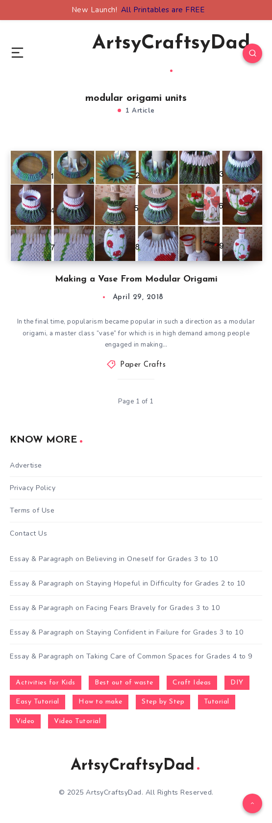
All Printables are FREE (163, 10)
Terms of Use (32, 510)
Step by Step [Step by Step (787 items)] (163, 701)
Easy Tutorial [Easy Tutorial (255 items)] (37, 701)
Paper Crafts (143, 365)
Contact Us (28, 533)
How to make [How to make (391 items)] (100, 701)
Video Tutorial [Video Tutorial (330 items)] (77, 721)
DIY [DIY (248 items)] (237, 682)
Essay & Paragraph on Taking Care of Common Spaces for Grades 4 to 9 (131, 656)
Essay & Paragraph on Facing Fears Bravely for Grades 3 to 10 (115, 607)
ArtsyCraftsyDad (171, 53)
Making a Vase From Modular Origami (136, 279)
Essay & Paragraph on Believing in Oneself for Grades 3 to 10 (114, 559)
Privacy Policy (32, 488)
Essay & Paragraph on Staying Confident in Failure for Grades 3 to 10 (126, 632)
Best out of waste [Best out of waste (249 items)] (124, 682)
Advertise (26, 465)
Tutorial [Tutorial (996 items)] (216, 701)
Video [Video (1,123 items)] (25, 721)
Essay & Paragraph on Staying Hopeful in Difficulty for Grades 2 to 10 (127, 583)
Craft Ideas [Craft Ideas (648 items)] (192, 682)
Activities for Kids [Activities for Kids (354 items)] (45, 682)
